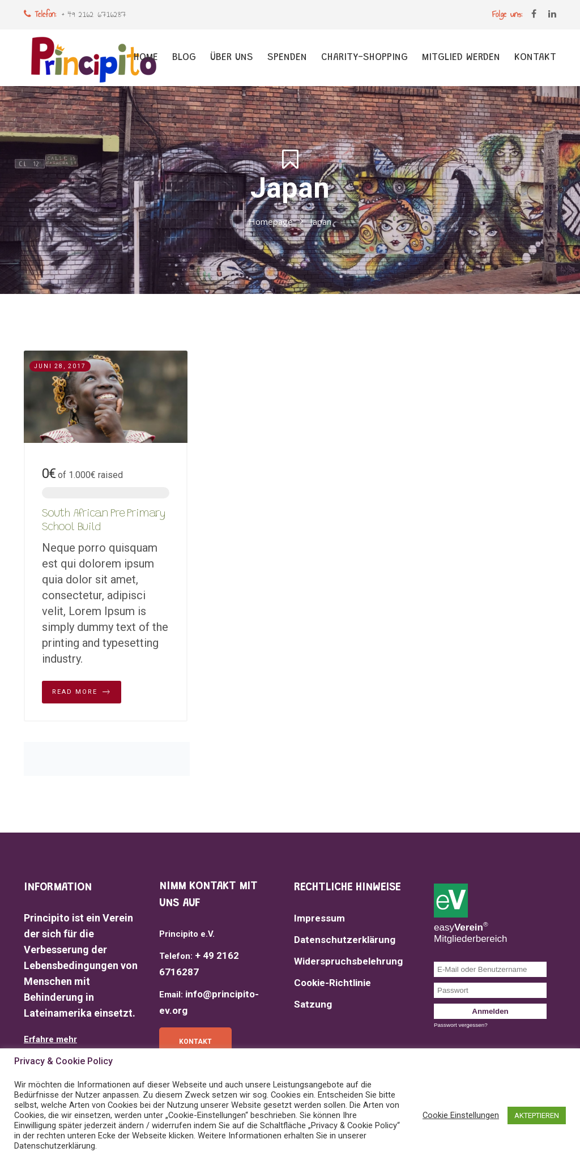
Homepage (271, 222)
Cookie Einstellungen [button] (461, 1115)
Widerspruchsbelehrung (348, 961)
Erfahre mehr (50, 1039)
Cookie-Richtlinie (332, 982)
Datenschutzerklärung (344, 939)
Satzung (313, 1004)
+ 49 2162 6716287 (94, 14)
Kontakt (195, 1042)
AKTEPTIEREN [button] (536, 1115)
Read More (81, 692)
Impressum (319, 918)
